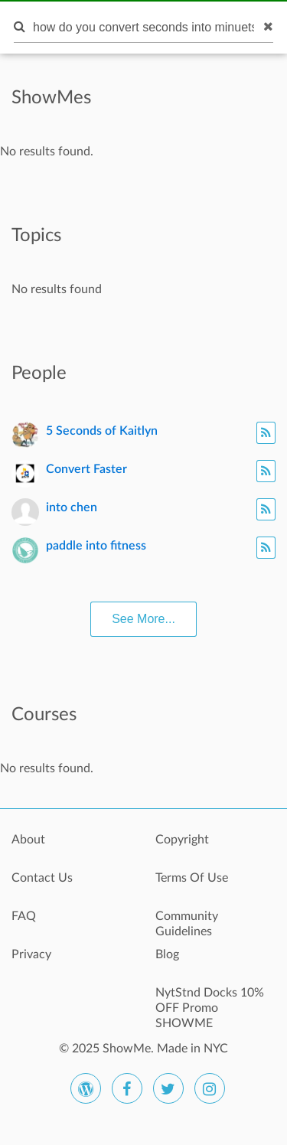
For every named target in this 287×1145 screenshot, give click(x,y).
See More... (143, 618)
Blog (167, 954)
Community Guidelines (186, 924)
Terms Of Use (191, 878)
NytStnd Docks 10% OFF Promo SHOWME (209, 1001)
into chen (71, 507)
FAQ (23, 916)
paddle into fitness (96, 546)
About (28, 839)
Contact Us (42, 878)
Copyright (182, 839)
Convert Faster (86, 469)
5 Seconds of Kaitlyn (102, 431)
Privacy (31, 954)
